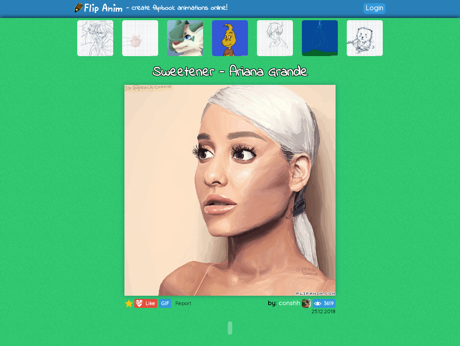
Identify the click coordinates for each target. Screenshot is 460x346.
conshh (295, 303)
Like (145, 303)
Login (374, 8)
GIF (165, 303)
